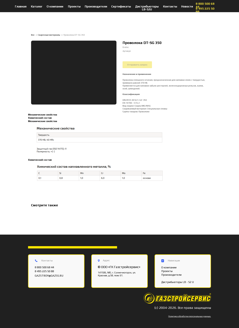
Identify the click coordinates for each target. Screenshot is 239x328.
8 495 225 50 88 (205, 10)
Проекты (74, 6)
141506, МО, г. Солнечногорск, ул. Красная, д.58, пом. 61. (117, 274)
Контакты (170, 6)
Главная (21, 6)
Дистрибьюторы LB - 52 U (177, 282)
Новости (187, 6)
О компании (55, 6)
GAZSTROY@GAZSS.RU (49, 275)
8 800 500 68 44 (205, 5)
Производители (96, 6)
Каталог (36, 6)
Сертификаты (121, 6)
